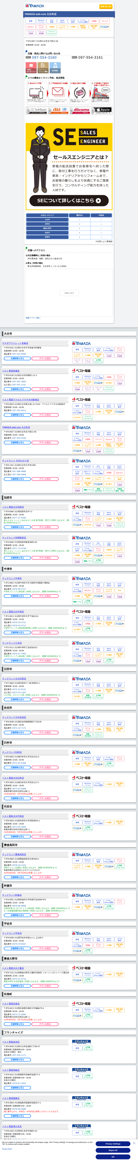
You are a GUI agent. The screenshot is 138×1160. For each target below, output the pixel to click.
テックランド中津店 (12, 578)
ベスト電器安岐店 (11, 1070)
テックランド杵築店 (12, 895)
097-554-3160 (44, 57)
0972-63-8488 (19, 789)
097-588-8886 (19, 471)
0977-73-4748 (19, 548)
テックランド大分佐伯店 (14, 717)
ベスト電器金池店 (11, 1042)
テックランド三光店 (12, 643)
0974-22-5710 (19, 979)
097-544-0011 (19, 410)
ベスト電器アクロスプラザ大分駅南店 (20, 399)
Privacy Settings (113, 1144)
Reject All (113, 1150)
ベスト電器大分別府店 (13, 507)
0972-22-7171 (19, 728)
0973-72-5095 (19, 1014)
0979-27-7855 (19, 654)
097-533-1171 (19, 1055)
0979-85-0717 (19, 589)
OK (113, 1157)
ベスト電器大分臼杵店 (13, 778)
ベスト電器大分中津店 (13, 611)
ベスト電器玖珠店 (11, 1003)
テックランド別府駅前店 (14, 537)
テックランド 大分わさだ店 (15, 460)
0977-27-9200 (19, 518)
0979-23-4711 (19, 622)
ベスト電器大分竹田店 (13, 816)
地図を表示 (69, 293)
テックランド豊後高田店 (14, 854)
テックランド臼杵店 (12, 752)
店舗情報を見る (17, 358)
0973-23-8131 (19, 689)
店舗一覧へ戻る (106, 6)
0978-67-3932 (19, 1083)
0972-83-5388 (19, 763)
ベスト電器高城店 (11, 371)
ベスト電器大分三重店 (13, 968)
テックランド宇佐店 (12, 933)
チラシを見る (45, 358)
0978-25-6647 (19, 944)
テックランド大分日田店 (14, 678)
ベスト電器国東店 (11, 1098)
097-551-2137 (19, 385)
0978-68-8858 (19, 906)
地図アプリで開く (33, 318)
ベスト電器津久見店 (12, 1126)
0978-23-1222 (19, 865)
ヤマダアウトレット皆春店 (15, 343)
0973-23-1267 (19, 692)
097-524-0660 (19, 354)
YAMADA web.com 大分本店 (16, 427)
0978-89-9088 (19, 1109)
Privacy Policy (7, 1149)
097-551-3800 (19, 381)
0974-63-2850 (19, 827)
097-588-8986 (19, 474)
